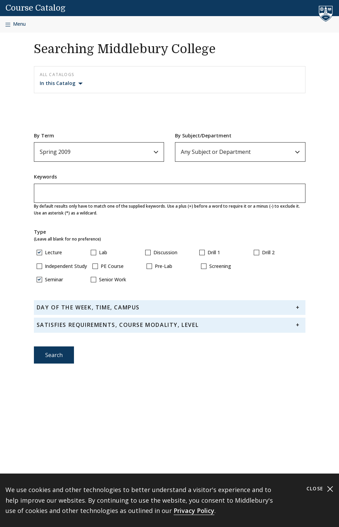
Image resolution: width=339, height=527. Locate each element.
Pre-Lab (163, 266)
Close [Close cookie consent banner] (320, 488)
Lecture (53, 252)
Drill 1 (214, 252)
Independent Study (66, 266)
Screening (220, 266)
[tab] (169, 307)
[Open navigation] (15, 24)
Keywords (45, 176)
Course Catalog (35, 8)
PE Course (112, 266)
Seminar (54, 279)
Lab (103, 252)
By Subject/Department (203, 135)
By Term (44, 135)
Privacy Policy (194, 510)
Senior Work (112, 279)
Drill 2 (268, 252)
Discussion (165, 252)
